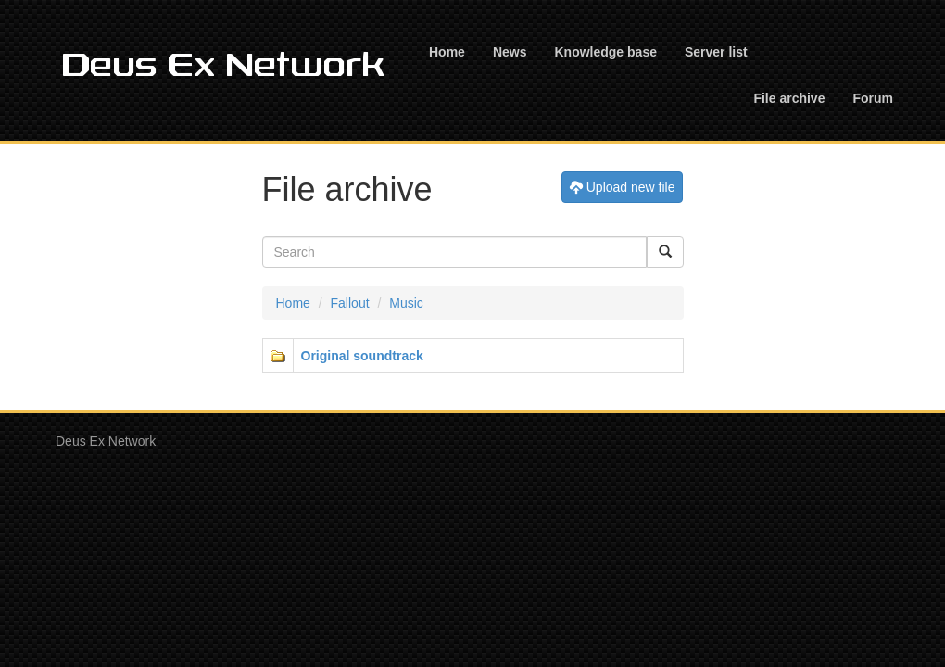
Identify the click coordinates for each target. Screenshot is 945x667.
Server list (716, 51)
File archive (789, 98)
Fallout (350, 303)
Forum (872, 98)
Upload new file (622, 187)
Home (447, 51)
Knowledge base (605, 51)
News (510, 51)
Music (406, 303)
